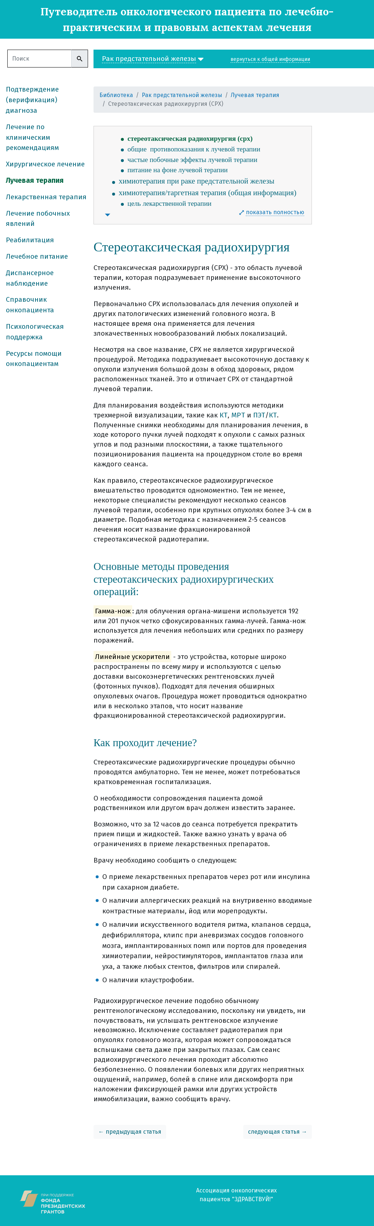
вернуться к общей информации (270, 59)
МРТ (238, 415)
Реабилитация (30, 240)
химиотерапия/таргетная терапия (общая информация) (207, 192)
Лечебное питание (37, 256)
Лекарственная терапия (46, 197)
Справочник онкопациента (30, 304)
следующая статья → (277, 1131)
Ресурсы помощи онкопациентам (34, 358)
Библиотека (116, 95)
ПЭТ (259, 415)
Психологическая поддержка (35, 331)
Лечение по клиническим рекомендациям (32, 137)
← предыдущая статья (129, 1131)
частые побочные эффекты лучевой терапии (192, 159)
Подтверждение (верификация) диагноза (32, 100)
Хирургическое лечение (45, 164)
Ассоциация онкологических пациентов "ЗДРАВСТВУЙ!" (236, 1195)
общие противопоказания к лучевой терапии (193, 149)
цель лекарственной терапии (169, 203)
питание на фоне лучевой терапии (177, 170)
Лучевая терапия (35, 180)
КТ (224, 415)
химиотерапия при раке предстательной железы (196, 181)
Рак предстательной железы (182, 95)
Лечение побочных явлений (38, 218)
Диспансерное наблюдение (30, 278)
